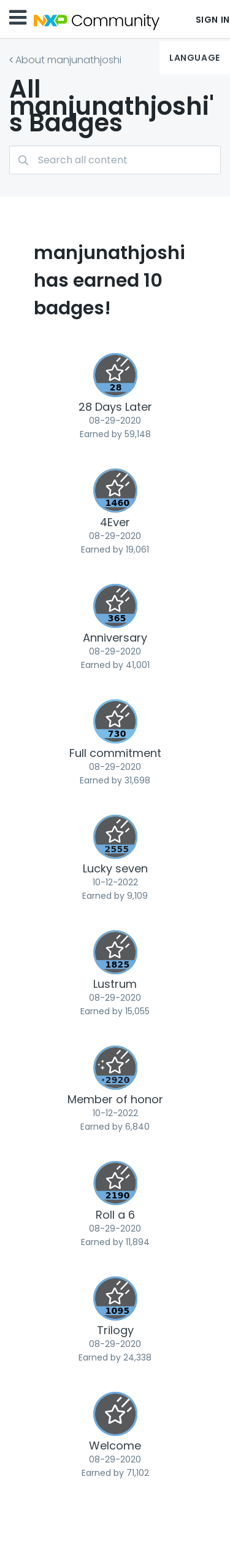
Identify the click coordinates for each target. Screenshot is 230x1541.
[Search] (115, 160)
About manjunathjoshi (68, 60)
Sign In (213, 20)
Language (194, 58)
